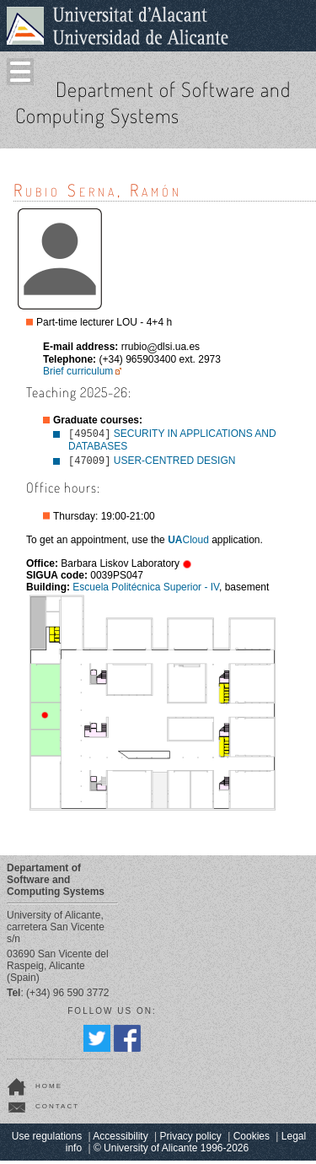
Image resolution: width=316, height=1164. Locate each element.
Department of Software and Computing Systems (153, 102)
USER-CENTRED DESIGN (175, 464)
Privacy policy (191, 1139)
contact (57, 1109)
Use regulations (47, 1139)
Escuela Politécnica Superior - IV (145, 590)
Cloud (188, 543)
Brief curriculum (78, 371)
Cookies (251, 1139)
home (48, 1089)
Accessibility (120, 1139)
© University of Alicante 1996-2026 (171, 1151)
